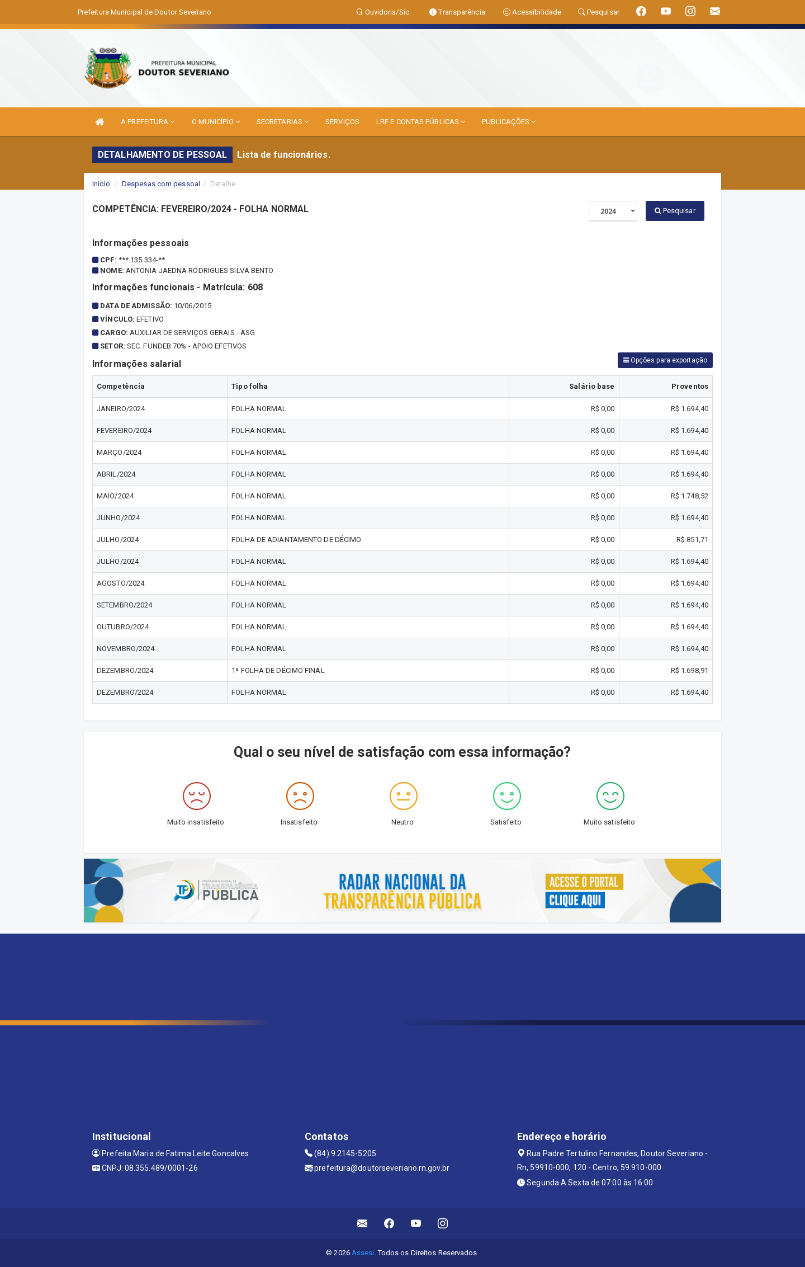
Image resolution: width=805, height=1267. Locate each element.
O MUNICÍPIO (216, 121)
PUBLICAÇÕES (509, 121)
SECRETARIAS (283, 121)
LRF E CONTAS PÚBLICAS (420, 121)
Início (101, 184)
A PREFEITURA (147, 121)
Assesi (363, 1253)
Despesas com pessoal (161, 184)
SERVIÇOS (342, 121)
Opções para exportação (665, 360)
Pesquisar (675, 210)
